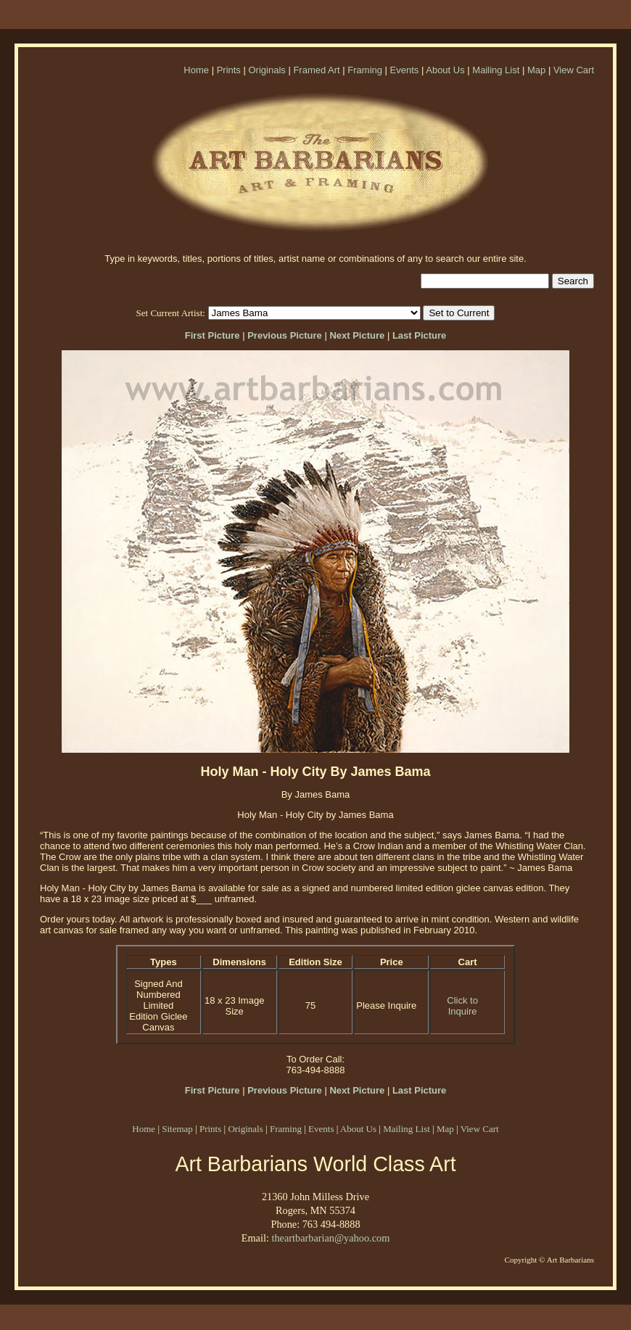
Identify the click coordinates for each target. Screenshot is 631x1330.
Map (536, 70)
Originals (266, 70)
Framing (364, 70)
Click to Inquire (462, 1006)
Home (196, 70)
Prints (229, 70)
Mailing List (495, 70)
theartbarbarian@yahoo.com (330, 1238)
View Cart (573, 70)
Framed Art (316, 70)
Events (404, 70)
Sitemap (177, 1128)
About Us (445, 70)
